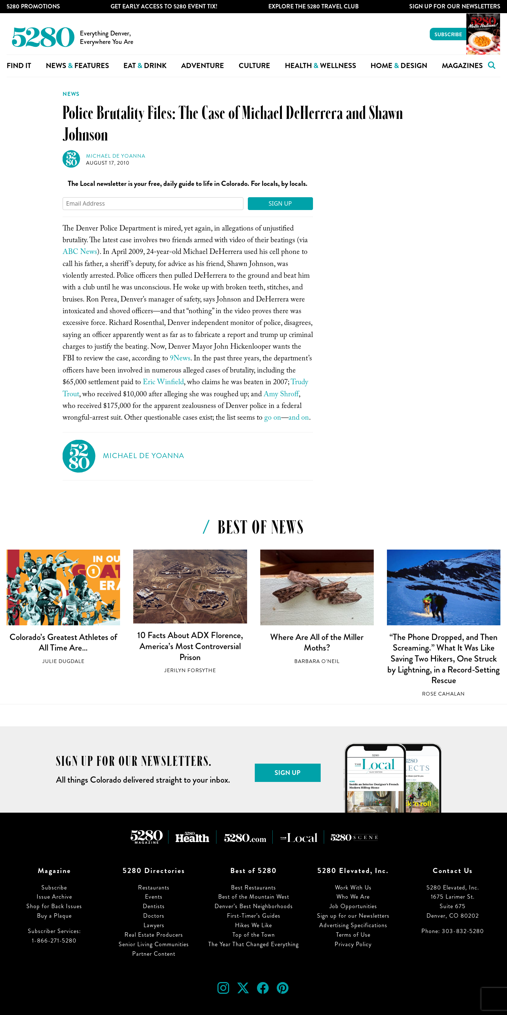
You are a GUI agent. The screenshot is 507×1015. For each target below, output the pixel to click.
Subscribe (448, 34)
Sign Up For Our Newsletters (454, 6)
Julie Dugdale (63, 661)
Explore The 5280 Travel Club (313, 6)
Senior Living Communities (154, 944)
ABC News (80, 253)
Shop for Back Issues (54, 906)
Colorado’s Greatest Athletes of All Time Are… (63, 642)
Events (154, 896)
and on (298, 418)
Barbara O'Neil (317, 661)
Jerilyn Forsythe (190, 670)
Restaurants (153, 887)
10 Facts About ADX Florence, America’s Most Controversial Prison (190, 646)
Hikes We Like (253, 925)
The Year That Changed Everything (253, 944)
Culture (254, 65)
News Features (77, 65)
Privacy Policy (353, 944)
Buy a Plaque (54, 915)
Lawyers (153, 925)
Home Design (398, 65)
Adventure (202, 65)
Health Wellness (320, 65)
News (71, 94)
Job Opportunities (353, 906)
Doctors (153, 915)
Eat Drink (145, 65)
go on (272, 418)
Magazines (462, 65)
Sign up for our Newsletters (353, 915)
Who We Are (353, 896)
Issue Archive (54, 896)
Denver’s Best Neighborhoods (254, 906)
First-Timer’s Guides (253, 915)
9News (180, 359)
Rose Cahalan (443, 693)
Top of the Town (253, 934)
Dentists (154, 906)
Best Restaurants (253, 887)
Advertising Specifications (353, 925)
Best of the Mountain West (253, 896)
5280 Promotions (33, 6)
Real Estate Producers (153, 934)
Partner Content (153, 954)
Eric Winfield (163, 383)
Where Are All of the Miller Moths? (317, 642)
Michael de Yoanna (115, 156)
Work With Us (353, 887)
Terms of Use (353, 934)
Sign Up (280, 203)
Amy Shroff (281, 395)
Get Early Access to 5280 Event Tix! (164, 6)
